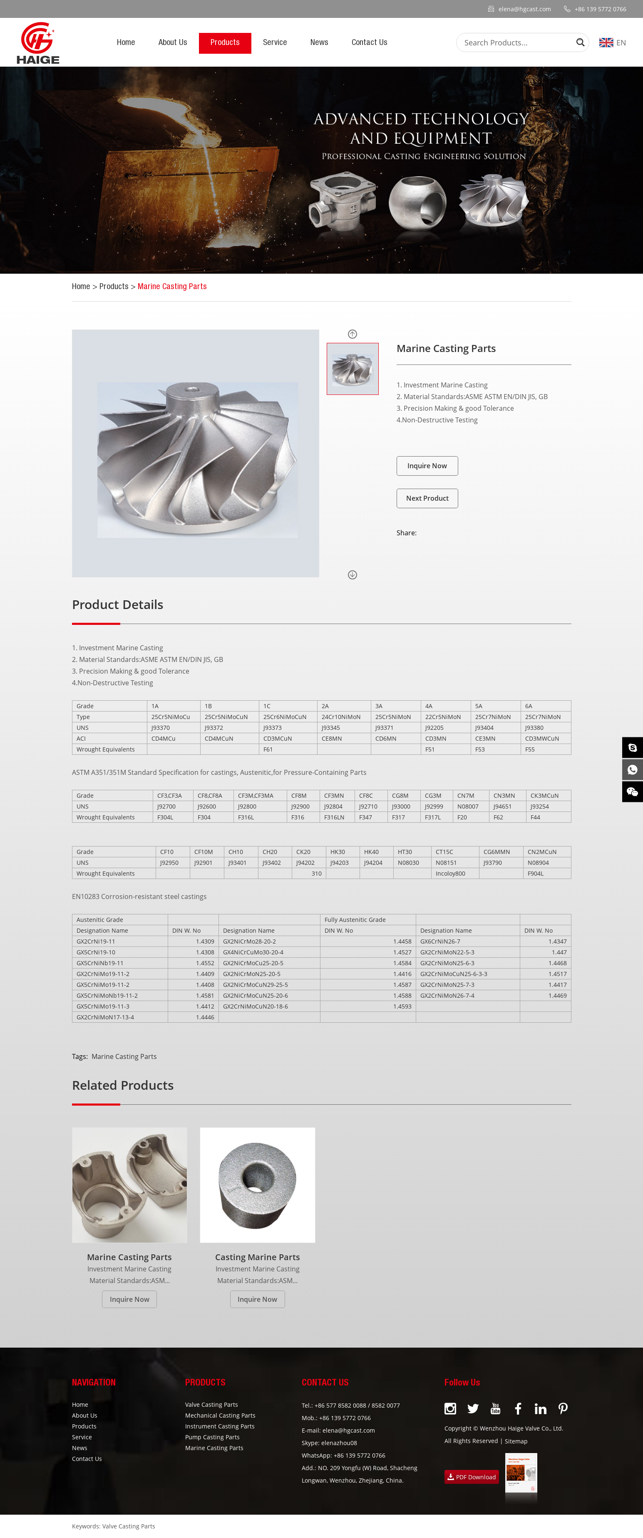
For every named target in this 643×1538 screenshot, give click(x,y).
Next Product (427, 498)
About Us (173, 43)
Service (275, 43)
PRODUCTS (205, 1383)
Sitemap (516, 1441)
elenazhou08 (339, 1443)
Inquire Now (427, 465)
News (319, 43)
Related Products (123, 1085)
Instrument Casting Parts (220, 1426)
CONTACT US (325, 1383)
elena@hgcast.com (525, 9)
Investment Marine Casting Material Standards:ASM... (129, 1274)
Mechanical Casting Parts (220, 1415)
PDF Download (471, 1477)
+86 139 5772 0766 (359, 1455)
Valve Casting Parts (211, 1404)
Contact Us (369, 43)
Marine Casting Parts (172, 287)
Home (126, 43)
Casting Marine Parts (257, 1257)
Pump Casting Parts (212, 1437)
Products (225, 43)
